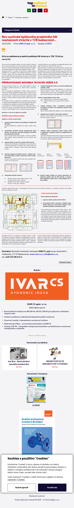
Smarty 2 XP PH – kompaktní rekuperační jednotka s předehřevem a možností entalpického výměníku (36, 327)
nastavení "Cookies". (16, 479)
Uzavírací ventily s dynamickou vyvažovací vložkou (25, 320)
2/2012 (48, 43)
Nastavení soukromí (37, 496)
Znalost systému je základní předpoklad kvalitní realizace (28, 317)
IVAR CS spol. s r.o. (27, 43)
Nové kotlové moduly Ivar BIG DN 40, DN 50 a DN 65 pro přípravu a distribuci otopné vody (35, 312)
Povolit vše (52, 487)
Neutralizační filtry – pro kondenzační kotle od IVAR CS (26, 324)
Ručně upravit (21, 487)
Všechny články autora (37, 335)
